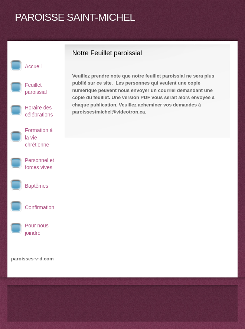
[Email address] (122, 299)
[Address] (133, 299)
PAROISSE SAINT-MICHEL (75, 17)
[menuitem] (32, 66)
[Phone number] (111, 299)
